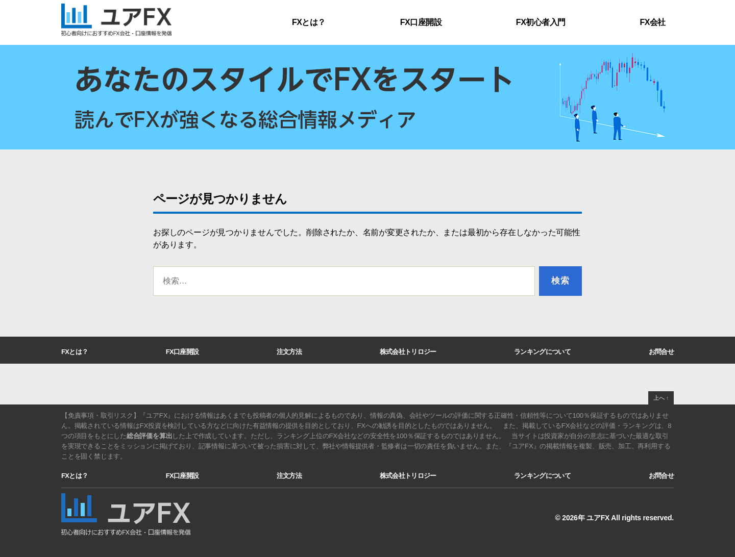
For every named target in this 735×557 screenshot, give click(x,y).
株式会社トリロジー (408, 352)
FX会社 (653, 22)
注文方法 (289, 352)
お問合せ (661, 352)
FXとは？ (309, 22)
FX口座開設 (421, 22)
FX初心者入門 (541, 22)
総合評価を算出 (150, 436)
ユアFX (597, 518)
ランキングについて (542, 352)
